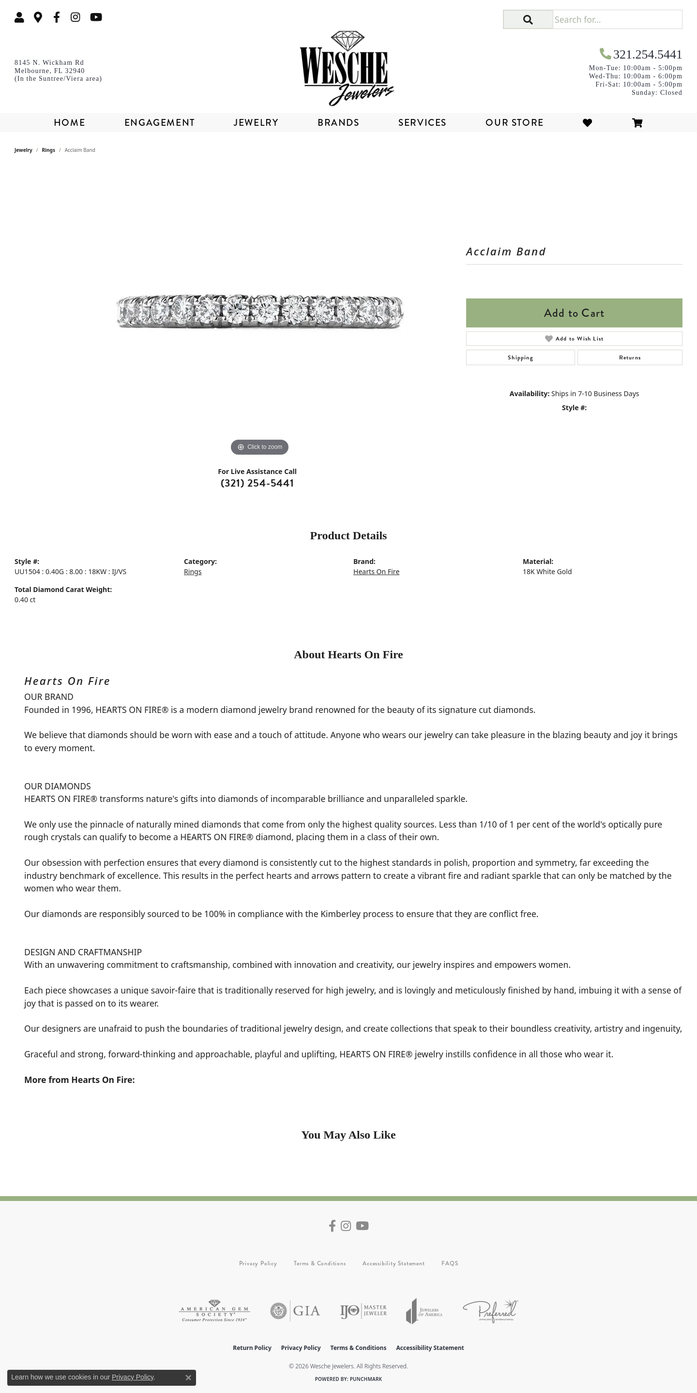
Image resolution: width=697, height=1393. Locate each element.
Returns (630, 357)
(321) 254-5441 (257, 483)
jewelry (23, 150)
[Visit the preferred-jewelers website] (490, 1311)
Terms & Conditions (320, 1263)
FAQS (449, 1263)
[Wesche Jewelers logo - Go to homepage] (348, 65)
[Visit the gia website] (295, 1311)
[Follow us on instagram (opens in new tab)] (75, 17)
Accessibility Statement (393, 1263)
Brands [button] (339, 123)
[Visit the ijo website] (363, 1311)
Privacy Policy (258, 1263)
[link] (38, 17)
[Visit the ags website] (214, 1311)
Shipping (520, 357)
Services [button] (422, 123)
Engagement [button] (159, 123)
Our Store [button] (514, 123)
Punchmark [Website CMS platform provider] (366, 1379)
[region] (260, 313)
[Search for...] (617, 19)
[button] (19, 17)
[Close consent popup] (188, 1377)
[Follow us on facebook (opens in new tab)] (56, 17)
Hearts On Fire (376, 571)
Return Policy (252, 1348)
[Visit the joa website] (424, 1311)
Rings (48, 150)
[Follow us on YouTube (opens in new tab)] (96, 17)
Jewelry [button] (256, 123)
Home (69, 123)
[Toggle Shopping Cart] (637, 122)
